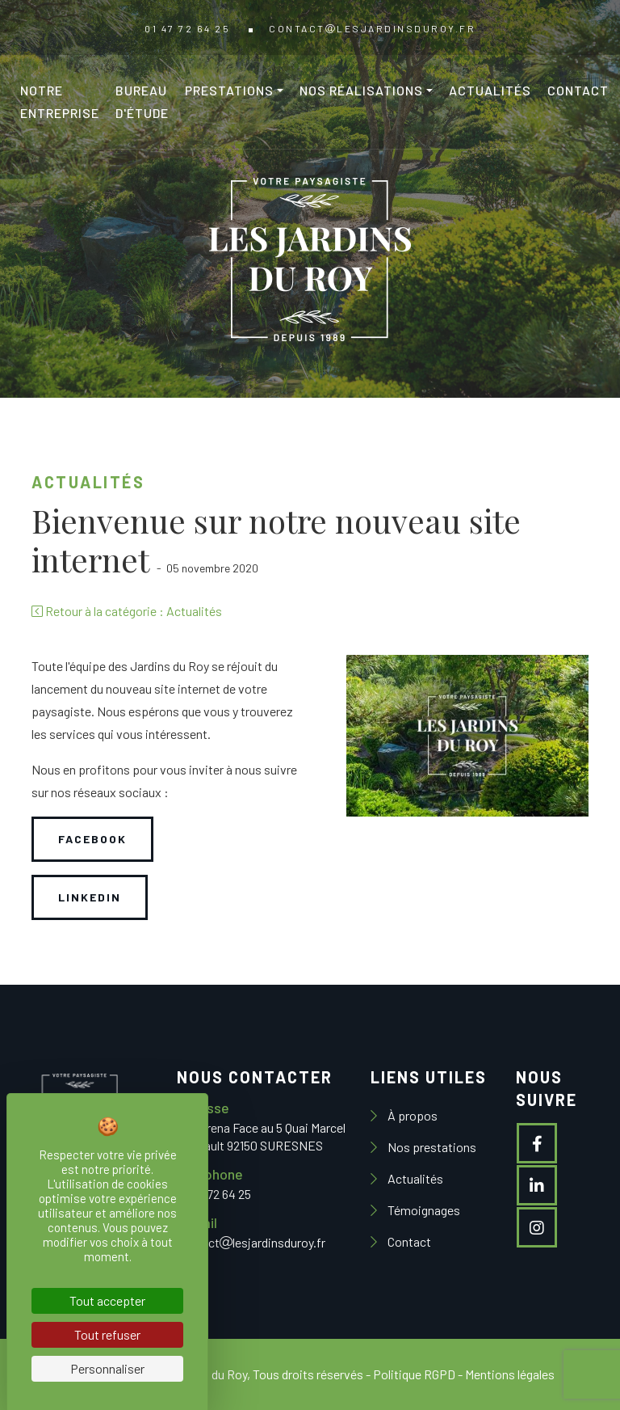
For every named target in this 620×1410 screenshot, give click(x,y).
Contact (578, 90)
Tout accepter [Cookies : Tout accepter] (107, 1300)
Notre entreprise (59, 101)
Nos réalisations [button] (361, 90)
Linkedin (89, 897)
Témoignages (422, 1210)
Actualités (490, 90)
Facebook (92, 839)
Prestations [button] (229, 90)
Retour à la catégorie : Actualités (126, 610)
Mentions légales (510, 1374)
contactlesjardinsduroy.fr (372, 28)
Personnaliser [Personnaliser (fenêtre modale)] (107, 1368)
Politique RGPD (414, 1374)
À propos (411, 1115)
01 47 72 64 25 (187, 28)
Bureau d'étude (142, 101)
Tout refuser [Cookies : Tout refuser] (107, 1334)
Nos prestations (430, 1147)
